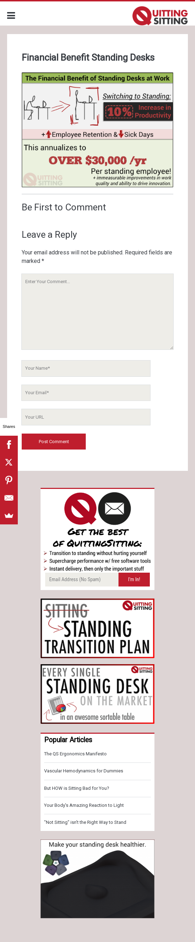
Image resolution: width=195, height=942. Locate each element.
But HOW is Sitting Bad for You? (76, 788)
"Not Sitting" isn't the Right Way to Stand (85, 822)
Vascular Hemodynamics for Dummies (83, 770)
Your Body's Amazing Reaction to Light (84, 805)
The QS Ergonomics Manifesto (75, 753)
